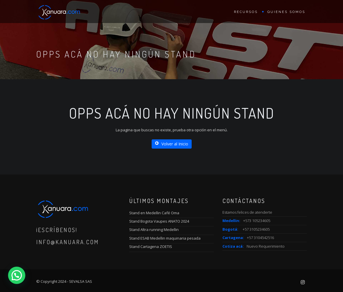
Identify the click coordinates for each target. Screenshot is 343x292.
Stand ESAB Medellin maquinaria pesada (165, 238)
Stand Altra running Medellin (154, 229)
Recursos (246, 12)
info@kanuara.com (67, 242)
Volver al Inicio (171, 144)
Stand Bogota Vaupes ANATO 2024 (159, 221)
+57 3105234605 (256, 229)
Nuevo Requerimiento (266, 246)
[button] (16, 275)
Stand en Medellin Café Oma (154, 212)
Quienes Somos (286, 12)
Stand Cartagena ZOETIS (150, 246)
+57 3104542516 (260, 237)
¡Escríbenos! (56, 230)
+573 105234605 (256, 220)
